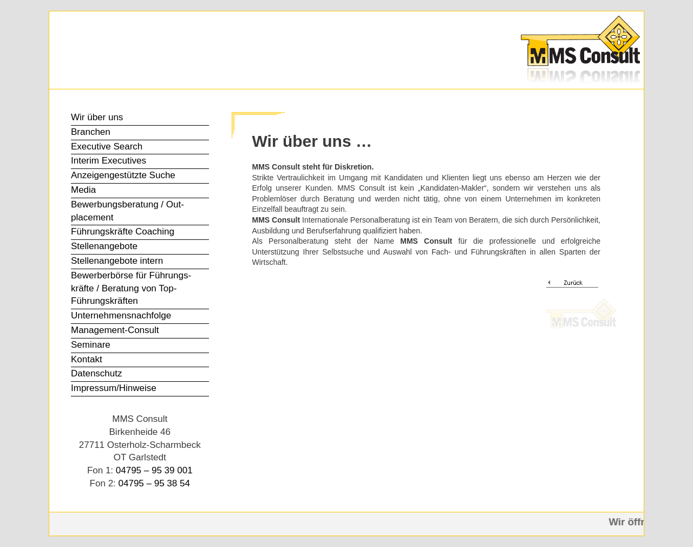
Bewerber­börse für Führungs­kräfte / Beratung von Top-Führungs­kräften (131, 288)
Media (83, 190)
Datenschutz (96, 373)
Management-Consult (115, 330)
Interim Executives (108, 160)
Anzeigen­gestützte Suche (123, 175)
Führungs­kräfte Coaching (122, 231)
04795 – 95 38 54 (154, 483)
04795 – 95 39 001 (154, 470)
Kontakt (86, 359)
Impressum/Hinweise (113, 388)
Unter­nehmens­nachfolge (121, 315)
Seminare (90, 345)
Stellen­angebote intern (117, 261)
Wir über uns (97, 117)
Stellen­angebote (104, 246)
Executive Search (106, 146)
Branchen (90, 132)
